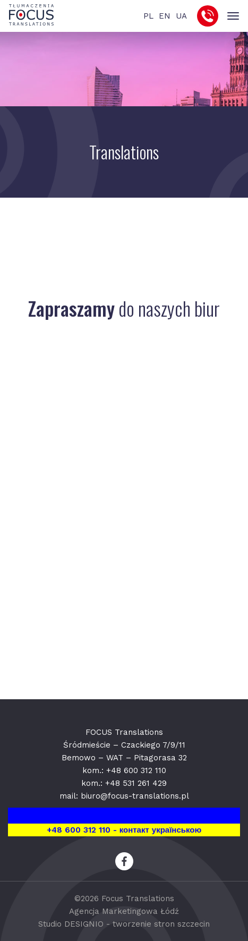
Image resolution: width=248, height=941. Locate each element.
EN (164, 16)
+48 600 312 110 (136, 770)
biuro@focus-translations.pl (135, 796)
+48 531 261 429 (136, 783)
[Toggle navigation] (233, 16)
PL (148, 16)
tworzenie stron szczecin (161, 924)
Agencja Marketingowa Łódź (124, 911)
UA (181, 16)
